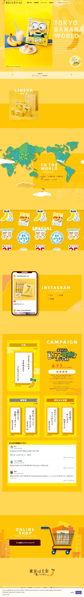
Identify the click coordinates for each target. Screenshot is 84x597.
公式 (51, 295)
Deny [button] (72, 592)
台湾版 (61, 295)
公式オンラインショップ (56, 587)
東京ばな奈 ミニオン (39, 75)
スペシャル (44, 5)
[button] (12, 74)
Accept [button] (79, 592)
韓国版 (52, 299)
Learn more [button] (6, 594)
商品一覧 (29, 5)
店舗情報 (36, 5)
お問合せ (51, 5)
